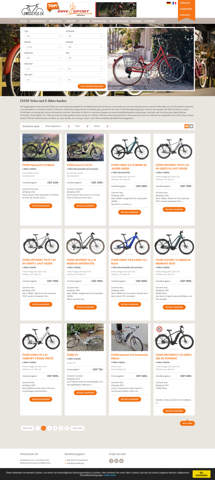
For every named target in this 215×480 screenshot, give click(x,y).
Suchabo (136, 21)
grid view (187, 126)
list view (191, 126)
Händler (185, 2)
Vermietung (99, 21)
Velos (23, 21)
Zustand (70, 31)
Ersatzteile (55, 21)
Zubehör (70, 21)
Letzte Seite (77, 428)
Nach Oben (187, 423)
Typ (26, 31)
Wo (67, 52)
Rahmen (28, 52)
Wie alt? (28, 74)
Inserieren (186, 8)
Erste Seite (27, 428)
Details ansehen (41, 205)
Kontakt (185, 14)
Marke (27, 42)
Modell (69, 42)
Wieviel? (28, 63)
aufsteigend (69, 125)
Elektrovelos (38, 21)
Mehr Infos (110, 475)
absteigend (69, 127)
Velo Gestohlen (118, 21)
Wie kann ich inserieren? (77, 460)
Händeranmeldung (75, 463)
